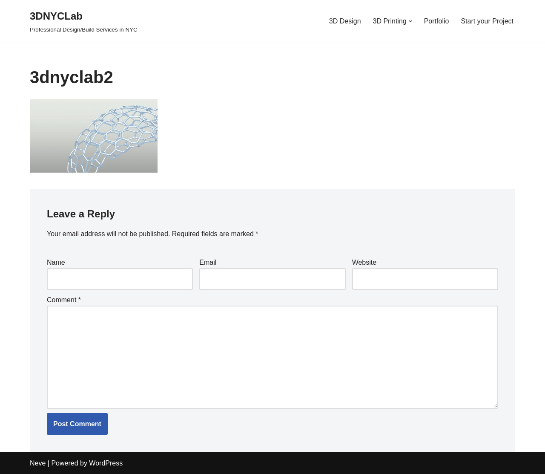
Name (56, 262)
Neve (38, 463)
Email (207, 262)
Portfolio (436, 21)
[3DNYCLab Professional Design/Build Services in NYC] (84, 21)
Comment (64, 299)
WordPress (106, 463)
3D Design (345, 21)
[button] (410, 21)
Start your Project (487, 21)
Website (364, 262)
